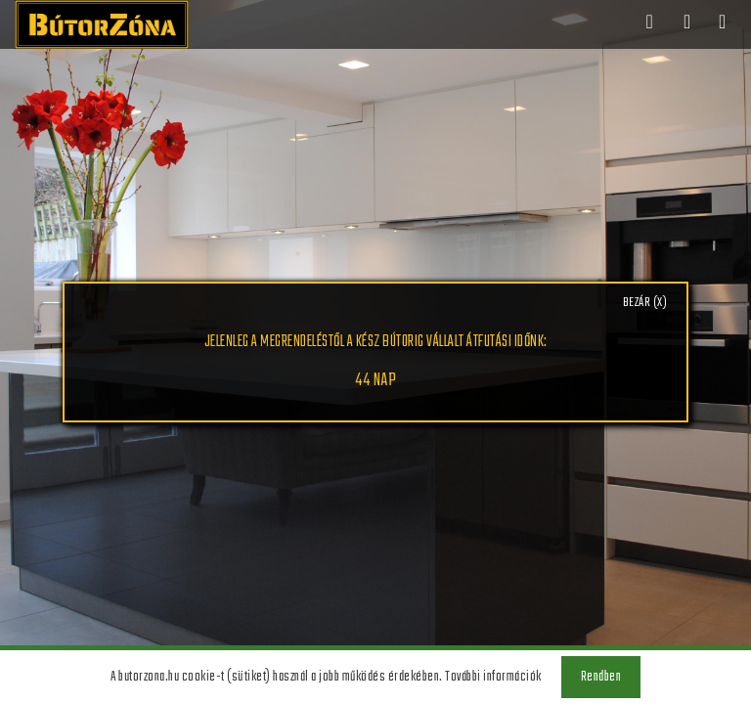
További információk (493, 677)
